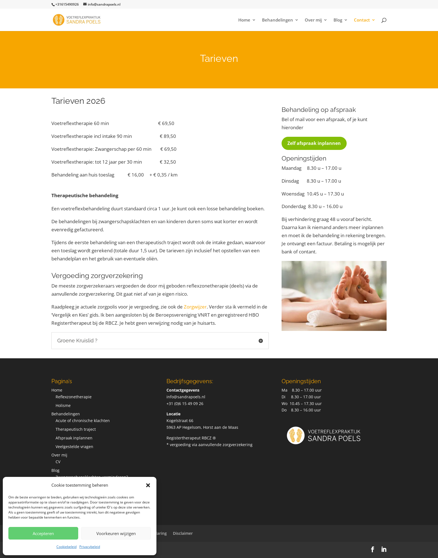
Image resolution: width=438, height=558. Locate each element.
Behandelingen (277, 20)
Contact (362, 20)
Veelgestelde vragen (74, 446)
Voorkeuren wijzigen (116, 533)
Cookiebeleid (66, 546)
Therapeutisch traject (76, 429)
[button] (148, 485)
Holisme (63, 405)
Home (244, 20)
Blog (338, 20)
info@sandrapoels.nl (185, 396)
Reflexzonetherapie (74, 396)
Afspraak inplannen (74, 438)
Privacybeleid (89, 546)
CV (58, 461)
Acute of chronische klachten (83, 420)
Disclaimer (183, 533)
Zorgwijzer (195, 306)
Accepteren (43, 533)
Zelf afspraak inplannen (314, 143)
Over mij (313, 20)
